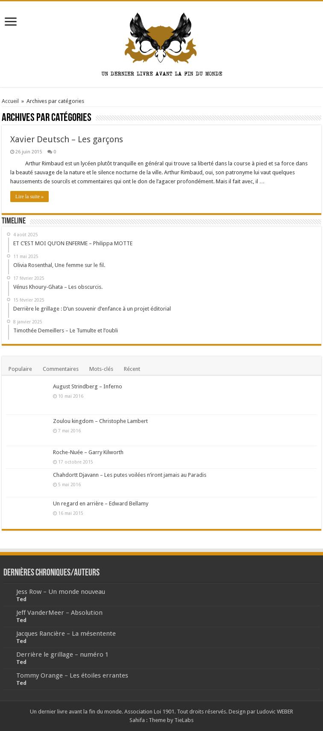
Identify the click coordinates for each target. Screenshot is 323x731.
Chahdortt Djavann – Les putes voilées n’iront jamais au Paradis (129, 475)
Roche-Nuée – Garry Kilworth (88, 452)
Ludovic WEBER (275, 711)
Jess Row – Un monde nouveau (60, 592)
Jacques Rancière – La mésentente (66, 633)
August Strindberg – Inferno (87, 386)
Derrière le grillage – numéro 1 (62, 654)
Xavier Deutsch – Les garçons (66, 139)
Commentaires (61, 369)
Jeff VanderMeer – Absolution (59, 613)
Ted (21, 599)
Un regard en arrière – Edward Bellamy (100, 503)
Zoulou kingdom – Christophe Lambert (100, 421)
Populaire (20, 369)
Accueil (10, 101)
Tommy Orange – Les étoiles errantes (72, 675)
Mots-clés (101, 369)
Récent (132, 369)
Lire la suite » (29, 197)
